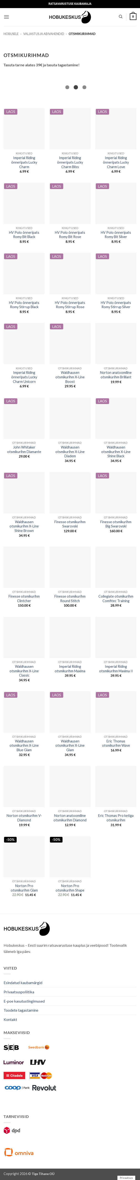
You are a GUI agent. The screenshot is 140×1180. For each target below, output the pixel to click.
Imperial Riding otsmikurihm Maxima (70, 668)
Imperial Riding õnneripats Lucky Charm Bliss (70, 162)
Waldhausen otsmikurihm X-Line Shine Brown (24, 526)
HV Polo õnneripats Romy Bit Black (24, 234)
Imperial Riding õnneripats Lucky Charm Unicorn (24, 377)
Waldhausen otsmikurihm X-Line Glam (70, 745)
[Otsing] (120, 16)
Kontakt (10, 1019)
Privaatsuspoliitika (19, 992)
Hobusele (11, 34)
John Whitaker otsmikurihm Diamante (24, 449)
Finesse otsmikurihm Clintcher (24, 598)
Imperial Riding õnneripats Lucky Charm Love (116, 162)
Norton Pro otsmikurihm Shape (70, 888)
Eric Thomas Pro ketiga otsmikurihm (116, 818)
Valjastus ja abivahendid (43, 34)
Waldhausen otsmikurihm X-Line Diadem (70, 451)
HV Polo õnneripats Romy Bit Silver (116, 234)
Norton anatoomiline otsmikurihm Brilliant (116, 375)
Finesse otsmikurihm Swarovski (70, 524)
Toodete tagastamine (21, 1010)
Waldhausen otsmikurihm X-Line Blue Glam (24, 745)
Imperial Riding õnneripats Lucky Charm (24, 162)
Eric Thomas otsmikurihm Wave (116, 743)
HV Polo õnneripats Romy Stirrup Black (24, 305)
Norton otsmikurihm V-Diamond (24, 818)
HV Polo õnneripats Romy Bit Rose (70, 234)
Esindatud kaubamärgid (23, 982)
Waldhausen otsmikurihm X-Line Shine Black (115, 451)
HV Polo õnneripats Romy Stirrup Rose (70, 305)
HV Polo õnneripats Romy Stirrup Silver (116, 305)
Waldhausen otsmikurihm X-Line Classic (24, 670)
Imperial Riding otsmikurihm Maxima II (116, 668)
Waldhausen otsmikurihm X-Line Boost (70, 377)
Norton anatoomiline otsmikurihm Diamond (70, 818)
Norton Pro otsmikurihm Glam (24, 888)
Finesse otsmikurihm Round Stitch (70, 598)
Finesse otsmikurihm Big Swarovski (115, 524)
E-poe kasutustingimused (24, 1001)
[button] (6, 17)
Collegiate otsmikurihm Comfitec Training (115, 598)
